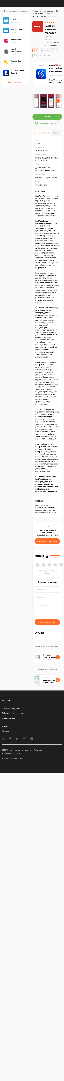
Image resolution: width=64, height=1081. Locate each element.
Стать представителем (47, 541)
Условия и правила (23, 750)
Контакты (6, 726)
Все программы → (15, 82)
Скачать (47, 117)
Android (47, 55)
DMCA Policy (7, 750)
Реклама (5, 731)
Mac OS (37, 55)
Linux (55, 50)
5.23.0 (50, 39)
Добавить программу (11, 708)
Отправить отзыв (47, 622)
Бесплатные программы (42, 11)
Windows (45, 50)
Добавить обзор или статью (13, 713)
